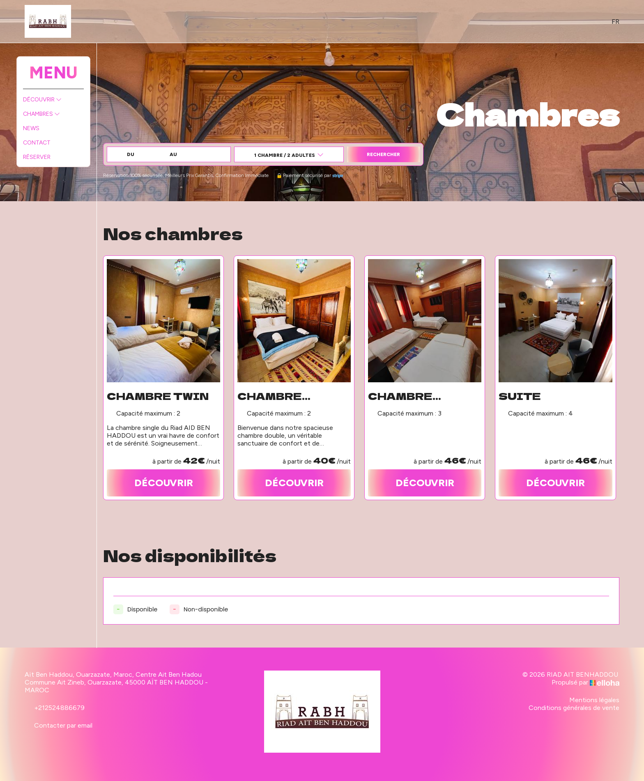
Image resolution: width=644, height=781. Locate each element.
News (31, 128)
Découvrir (42, 99)
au (173, 154)
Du (130, 154)
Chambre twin (158, 396)
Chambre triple (400, 396)
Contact (37, 142)
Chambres (41, 113)
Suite (520, 396)
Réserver (37, 157)
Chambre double (269, 396)
